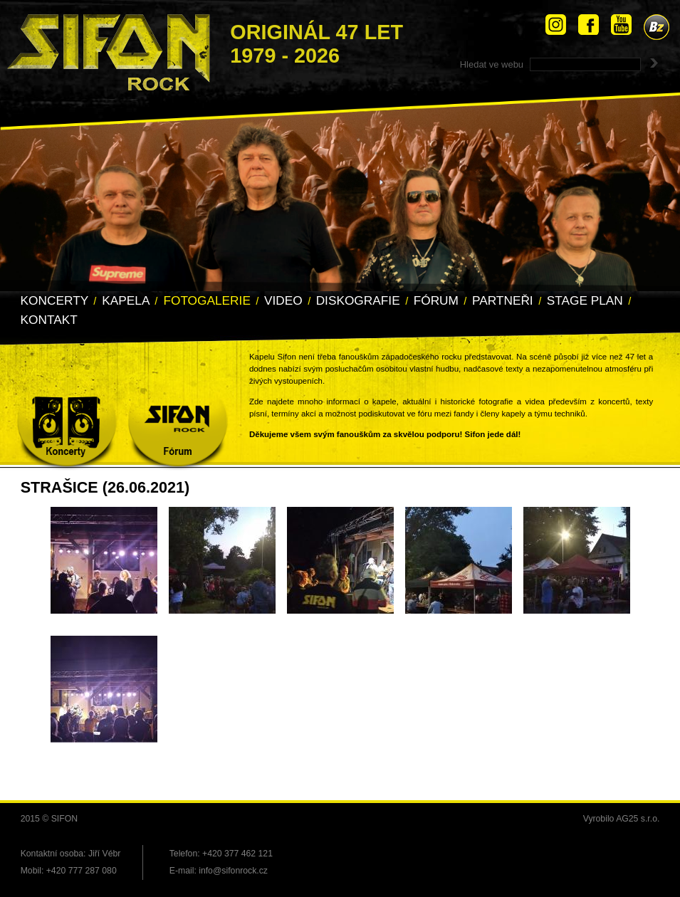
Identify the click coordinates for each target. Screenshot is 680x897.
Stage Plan (585, 300)
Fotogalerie (207, 300)
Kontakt (49, 320)
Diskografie (358, 300)
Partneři (502, 300)
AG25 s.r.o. (637, 819)
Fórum (436, 300)
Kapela (126, 300)
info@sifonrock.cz (233, 871)
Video (283, 300)
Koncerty (55, 300)
